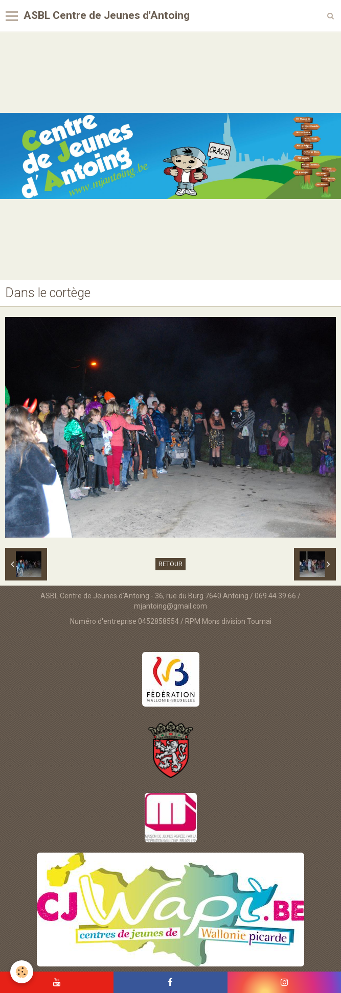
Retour (170, 564)
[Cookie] (21, 971)
